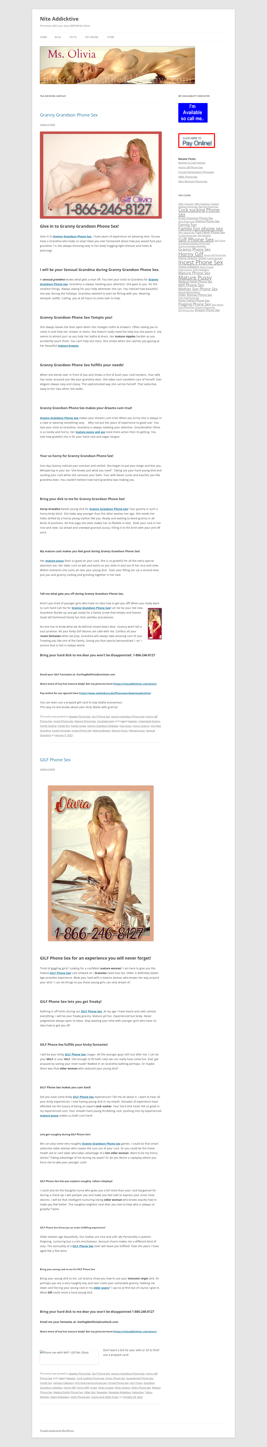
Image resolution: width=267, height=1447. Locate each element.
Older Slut (89, 1392)
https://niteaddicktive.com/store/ (135, 684)
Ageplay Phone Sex (80, 716)
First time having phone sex (91, 1383)
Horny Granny (141, 726)
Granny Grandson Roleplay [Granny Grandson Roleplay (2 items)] (192, 246)
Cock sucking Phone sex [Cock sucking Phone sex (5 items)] (199, 212)
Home (43, 37)
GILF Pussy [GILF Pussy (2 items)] (220, 240)
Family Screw (78, 726)
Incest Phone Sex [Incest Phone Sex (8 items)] (200, 262)
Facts (73, 37)
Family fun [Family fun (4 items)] (187, 224)
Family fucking (48, 726)
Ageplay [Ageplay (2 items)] (215, 204)
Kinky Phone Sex (141, 1387)
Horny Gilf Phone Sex (190, 167)
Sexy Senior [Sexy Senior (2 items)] (218, 304)
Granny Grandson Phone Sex (69, 115)
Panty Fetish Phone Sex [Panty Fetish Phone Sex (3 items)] (194, 300)
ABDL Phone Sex (187, 176)
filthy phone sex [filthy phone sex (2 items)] (186, 232)
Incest (93, 1387)
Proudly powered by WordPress (57, 1430)
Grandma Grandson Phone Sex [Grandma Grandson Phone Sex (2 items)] (194, 243)
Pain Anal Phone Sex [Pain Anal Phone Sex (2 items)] (188, 297)
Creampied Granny (149, 721)
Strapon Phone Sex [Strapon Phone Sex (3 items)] (207, 310)
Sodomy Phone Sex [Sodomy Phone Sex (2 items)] (205, 307)
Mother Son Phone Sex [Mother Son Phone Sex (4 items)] (198, 288)
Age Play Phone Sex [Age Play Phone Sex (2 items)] (208, 206)
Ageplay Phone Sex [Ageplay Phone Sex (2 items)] (188, 206)
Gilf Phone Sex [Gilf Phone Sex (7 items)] (196, 239)
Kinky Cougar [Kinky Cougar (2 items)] (207, 267)
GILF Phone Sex (101, 716)
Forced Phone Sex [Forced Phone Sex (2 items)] (187, 235)
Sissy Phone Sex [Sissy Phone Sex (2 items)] (186, 307)
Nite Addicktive (59, 18)
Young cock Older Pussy (105, 1397)
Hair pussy (125, 726)
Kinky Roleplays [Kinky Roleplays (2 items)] (201, 269)
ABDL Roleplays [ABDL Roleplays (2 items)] (202, 204)
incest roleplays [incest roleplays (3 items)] (188, 267)
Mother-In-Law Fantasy (191, 162)
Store (110, 37)
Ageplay (132, 721)
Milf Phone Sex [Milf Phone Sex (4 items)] (191, 285)
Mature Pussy (120, 730)
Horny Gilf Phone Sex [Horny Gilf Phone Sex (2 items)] (215, 255)
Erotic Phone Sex (115, 1378)
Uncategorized (105, 721)
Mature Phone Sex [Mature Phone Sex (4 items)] (194, 272)
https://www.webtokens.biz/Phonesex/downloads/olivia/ (115, 693)
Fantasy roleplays (63, 1383)
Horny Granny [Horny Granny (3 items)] (187, 258)
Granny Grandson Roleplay (102, 726)
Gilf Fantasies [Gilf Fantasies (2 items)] (204, 235)
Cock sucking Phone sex (90, 1378)
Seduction (138, 1392)
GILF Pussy (136, 1383)
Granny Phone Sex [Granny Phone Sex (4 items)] (194, 249)
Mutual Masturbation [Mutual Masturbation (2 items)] (189, 292)
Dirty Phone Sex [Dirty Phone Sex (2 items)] (186, 221)
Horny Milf (83, 1387)
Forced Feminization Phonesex (196, 172)
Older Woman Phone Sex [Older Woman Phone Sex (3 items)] (195, 295)
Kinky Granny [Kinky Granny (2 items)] (185, 269)
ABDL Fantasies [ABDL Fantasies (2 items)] (186, 204)
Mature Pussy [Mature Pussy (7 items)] (195, 277)
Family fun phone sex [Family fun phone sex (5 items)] (200, 229)
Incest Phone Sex (63, 721)
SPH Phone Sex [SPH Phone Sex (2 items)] (186, 310)
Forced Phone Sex (118, 1383)
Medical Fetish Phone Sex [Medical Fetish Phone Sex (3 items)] (195, 282)
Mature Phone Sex (85, 721)
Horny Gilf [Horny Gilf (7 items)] (190, 254)
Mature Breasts (102, 730)
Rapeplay (102, 1392)
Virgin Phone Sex (80, 1397)
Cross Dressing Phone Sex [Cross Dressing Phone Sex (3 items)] (195, 218)
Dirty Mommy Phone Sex (192, 181)
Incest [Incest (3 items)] (202, 258)
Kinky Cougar (106, 1387)
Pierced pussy (137, 730)
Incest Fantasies (61, 730)
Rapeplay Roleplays (120, 1392)
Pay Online (91, 37)
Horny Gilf (69, 1387)
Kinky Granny (122, 1387)
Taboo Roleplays (59, 1397)
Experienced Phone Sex (139, 1378)
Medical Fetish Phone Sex (68, 1392)
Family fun (64, 726)
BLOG (58, 37)
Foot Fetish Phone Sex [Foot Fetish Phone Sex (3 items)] (210, 232)
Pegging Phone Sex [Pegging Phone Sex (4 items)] (194, 304)
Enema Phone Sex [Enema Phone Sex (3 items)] (207, 221)
